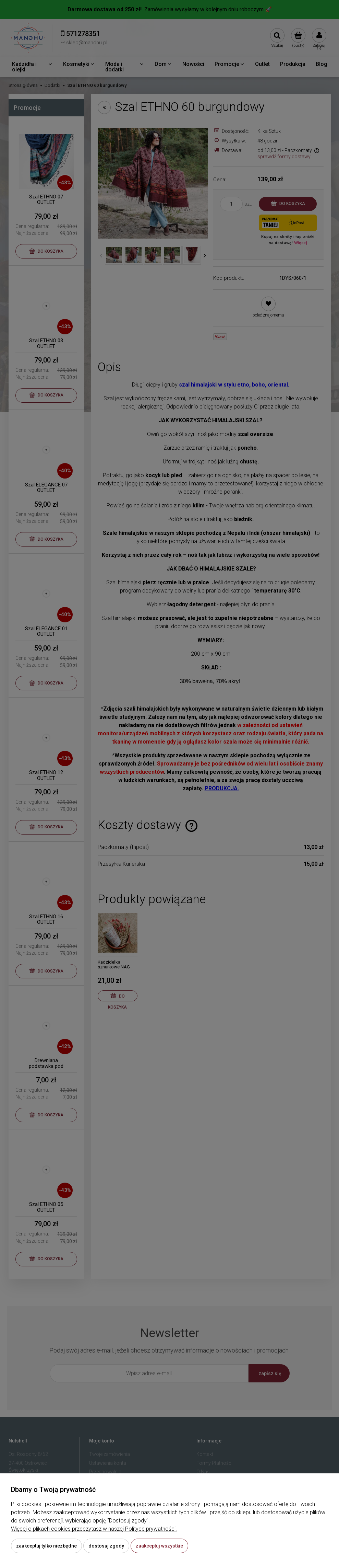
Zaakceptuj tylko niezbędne (46, 1546)
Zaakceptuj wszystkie (159, 1546)
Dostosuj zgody (106, 1546)
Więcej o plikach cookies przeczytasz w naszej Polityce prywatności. (94, 1529)
